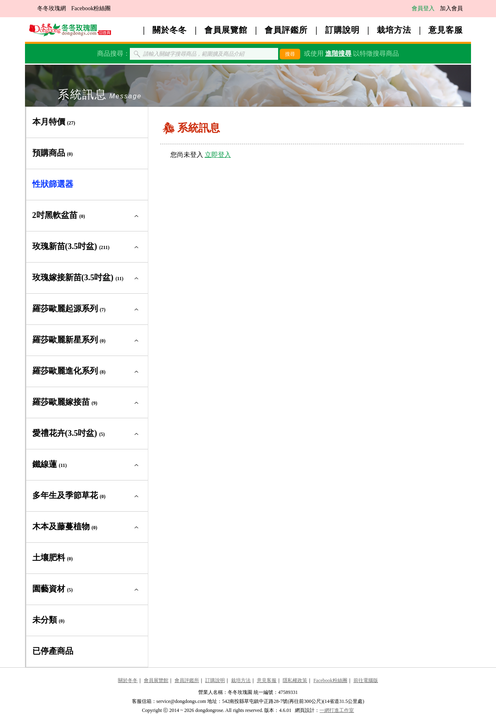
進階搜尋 (338, 53)
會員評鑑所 (286, 29)
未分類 (48, 619)
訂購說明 (342, 29)
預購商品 (52, 152)
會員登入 (423, 8)
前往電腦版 (365, 680)
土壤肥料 (52, 557)
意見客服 (445, 29)
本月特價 (53, 121)
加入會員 (451, 8)
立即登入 (218, 154)
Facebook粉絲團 (91, 8)
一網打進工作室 (336, 710)
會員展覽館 (225, 29)
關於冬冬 (169, 29)
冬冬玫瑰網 (51, 8)
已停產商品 (52, 650)
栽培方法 (394, 29)
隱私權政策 (295, 680)
